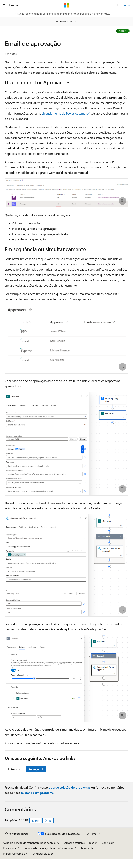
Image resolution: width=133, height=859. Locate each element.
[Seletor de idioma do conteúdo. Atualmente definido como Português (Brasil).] (17, 834)
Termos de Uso (89, 848)
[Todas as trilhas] (8, 14)
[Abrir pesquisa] (117, 5)
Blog (91, 843)
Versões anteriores (74, 843)
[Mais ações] (125, 14)
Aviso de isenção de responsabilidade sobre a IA (31, 843)
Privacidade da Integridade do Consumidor (49, 848)
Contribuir (108, 843)
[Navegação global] (4, 5)
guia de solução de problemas (69, 787)
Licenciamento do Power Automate (65, 113)
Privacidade (9, 848)
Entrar (126, 5)
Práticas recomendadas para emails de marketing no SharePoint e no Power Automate (64, 13)
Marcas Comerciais (14, 853)
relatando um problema (37, 793)
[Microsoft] (66, 5)
